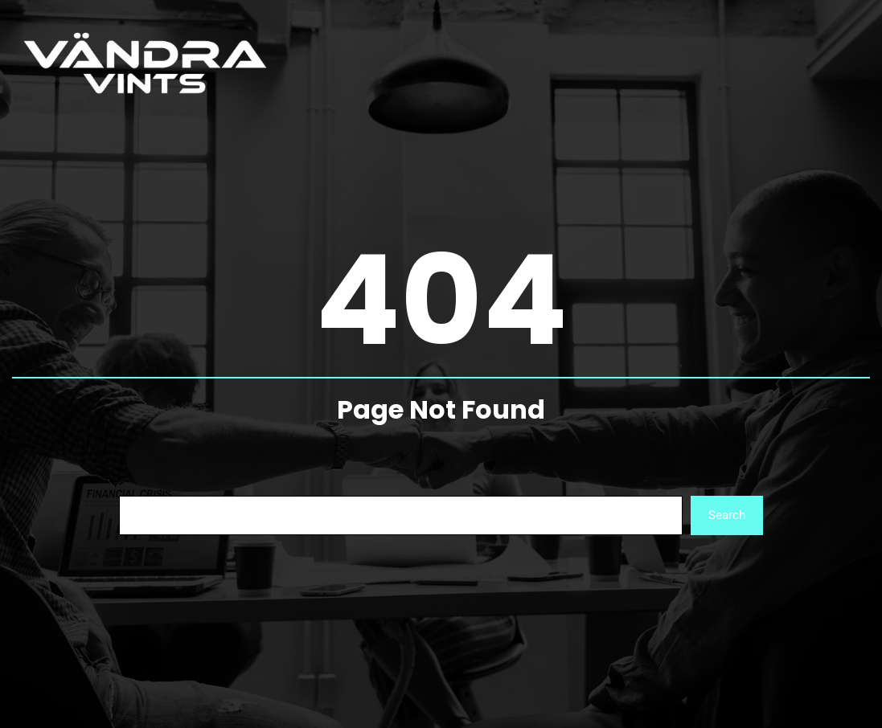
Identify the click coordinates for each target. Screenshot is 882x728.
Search (726, 515)
